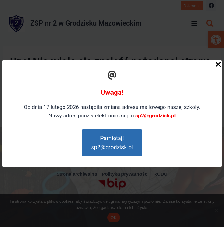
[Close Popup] (218, 65)
